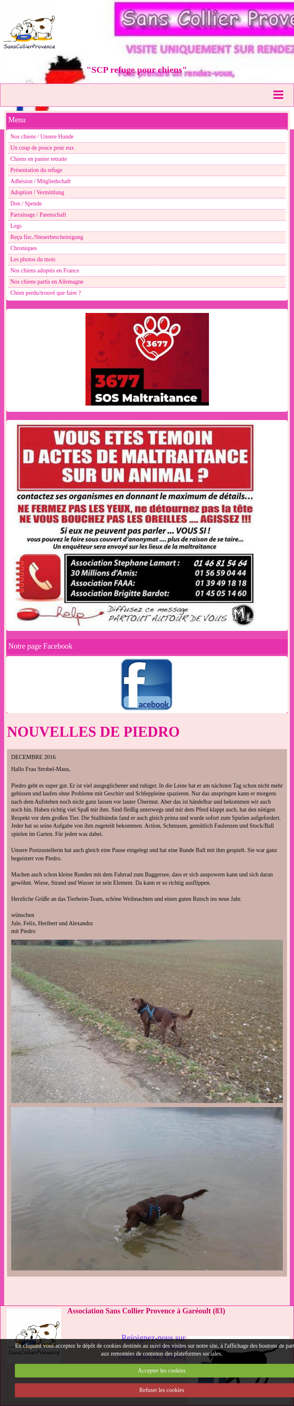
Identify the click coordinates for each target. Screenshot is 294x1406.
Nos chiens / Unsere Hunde (42, 137)
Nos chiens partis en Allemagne (46, 282)
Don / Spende (26, 204)
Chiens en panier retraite (38, 159)
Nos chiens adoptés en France (44, 270)
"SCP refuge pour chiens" (136, 69)
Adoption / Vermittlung (37, 192)
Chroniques (23, 248)
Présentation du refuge (36, 170)
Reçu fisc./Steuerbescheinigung (46, 237)
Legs (15, 226)
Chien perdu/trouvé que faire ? (45, 293)
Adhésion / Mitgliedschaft (40, 181)
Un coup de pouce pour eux (42, 148)
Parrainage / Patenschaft (38, 215)
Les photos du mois (32, 259)
